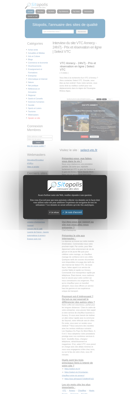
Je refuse (54, 212)
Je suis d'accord (72, 212)
